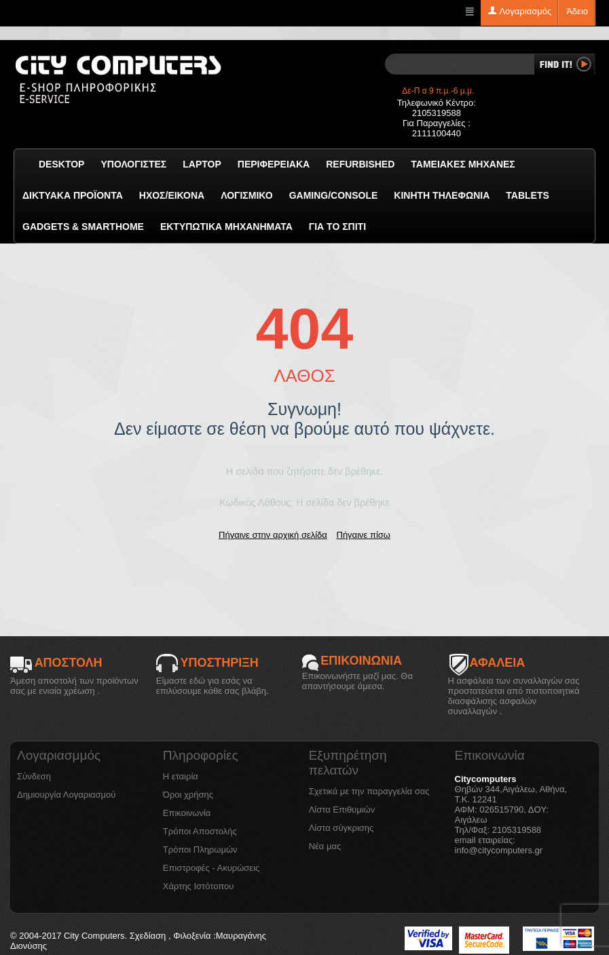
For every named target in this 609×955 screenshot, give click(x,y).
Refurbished (360, 164)
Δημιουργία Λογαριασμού (66, 795)
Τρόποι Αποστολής (200, 831)
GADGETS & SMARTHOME (83, 226)
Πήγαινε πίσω (363, 535)
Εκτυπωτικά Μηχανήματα (226, 226)
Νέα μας (325, 846)
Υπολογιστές (133, 164)
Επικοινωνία (187, 813)
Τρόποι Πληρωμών (200, 849)
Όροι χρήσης (188, 795)
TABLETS (527, 195)
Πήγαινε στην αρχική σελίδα (273, 535)
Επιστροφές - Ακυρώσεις (211, 868)
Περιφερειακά (274, 164)
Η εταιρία (180, 776)
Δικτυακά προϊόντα (72, 195)
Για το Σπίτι (337, 226)
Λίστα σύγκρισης (341, 828)
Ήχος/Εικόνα (171, 195)
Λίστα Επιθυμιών (342, 809)
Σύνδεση (34, 776)
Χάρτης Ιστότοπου (198, 886)
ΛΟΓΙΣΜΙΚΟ (246, 195)
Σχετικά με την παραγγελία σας (369, 791)
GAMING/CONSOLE (333, 195)
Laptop (202, 164)
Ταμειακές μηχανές (463, 164)
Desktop (61, 164)
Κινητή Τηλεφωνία (442, 195)
